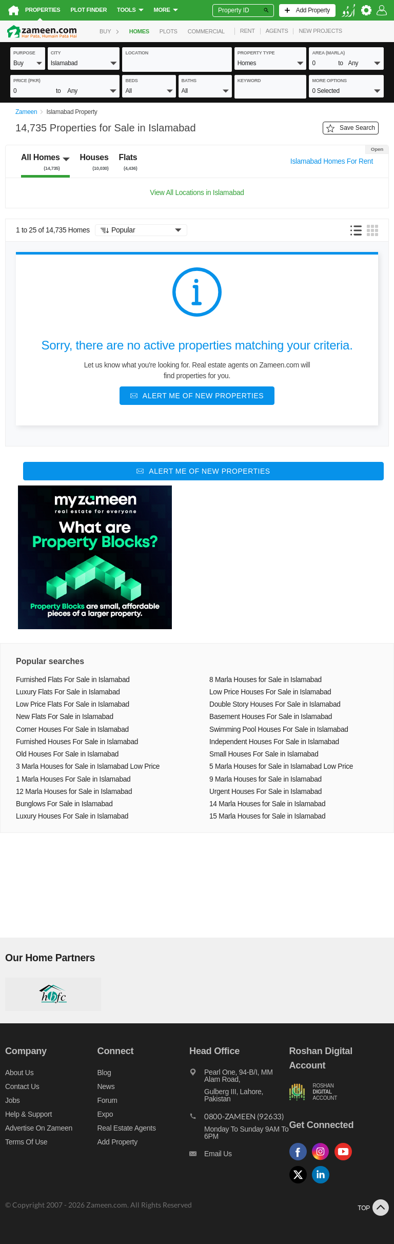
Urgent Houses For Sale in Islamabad (265, 791)
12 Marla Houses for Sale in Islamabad (74, 791)
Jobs (12, 1100)
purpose (24, 52)
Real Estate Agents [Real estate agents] (126, 1128)
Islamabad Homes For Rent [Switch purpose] (331, 161)
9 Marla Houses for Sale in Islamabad (265, 779)
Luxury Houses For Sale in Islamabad (72, 816)
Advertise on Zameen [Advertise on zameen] (38, 1128)
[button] (27, 62)
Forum (107, 1100)
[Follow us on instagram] (323, 1160)
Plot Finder (88, 10)
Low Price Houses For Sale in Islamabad (270, 692)
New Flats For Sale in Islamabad (64, 717)
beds (131, 80)
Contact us (22, 1086)
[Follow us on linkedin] (323, 1184)
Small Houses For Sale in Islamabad (264, 754)
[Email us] (239, 1156)
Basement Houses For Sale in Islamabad (270, 717)
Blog (104, 1072)
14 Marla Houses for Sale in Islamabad (267, 804)
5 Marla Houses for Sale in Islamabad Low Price (281, 766)
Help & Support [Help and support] (28, 1114)
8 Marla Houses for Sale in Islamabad (265, 680)
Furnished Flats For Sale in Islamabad (73, 680)
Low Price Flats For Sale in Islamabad (72, 704)
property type (256, 52)
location (136, 52)
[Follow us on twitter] (300, 1184)
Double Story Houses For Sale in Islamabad (275, 704)
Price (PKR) (27, 80)
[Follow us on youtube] (345, 1160)
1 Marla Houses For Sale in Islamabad (73, 779)
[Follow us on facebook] (300, 1160)
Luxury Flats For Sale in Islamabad (68, 692)
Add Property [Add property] (117, 1142)
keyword (249, 80)
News (106, 1086)
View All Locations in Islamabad (197, 193)
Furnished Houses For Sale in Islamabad (77, 742)
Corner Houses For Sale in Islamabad (72, 729)
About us (19, 1072)
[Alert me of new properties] (197, 395)
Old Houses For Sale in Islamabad (67, 754)
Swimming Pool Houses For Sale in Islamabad (278, 729)
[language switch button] (348, 10)
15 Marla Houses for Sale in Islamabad (267, 816)
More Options (329, 80)
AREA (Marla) (328, 52)
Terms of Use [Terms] (26, 1142)
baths (189, 80)
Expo (105, 1114)
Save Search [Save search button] (350, 128)
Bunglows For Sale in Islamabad (64, 804)
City (56, 52)
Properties (42, 10)
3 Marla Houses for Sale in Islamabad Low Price (88, 766)
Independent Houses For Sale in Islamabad (274, 742)
